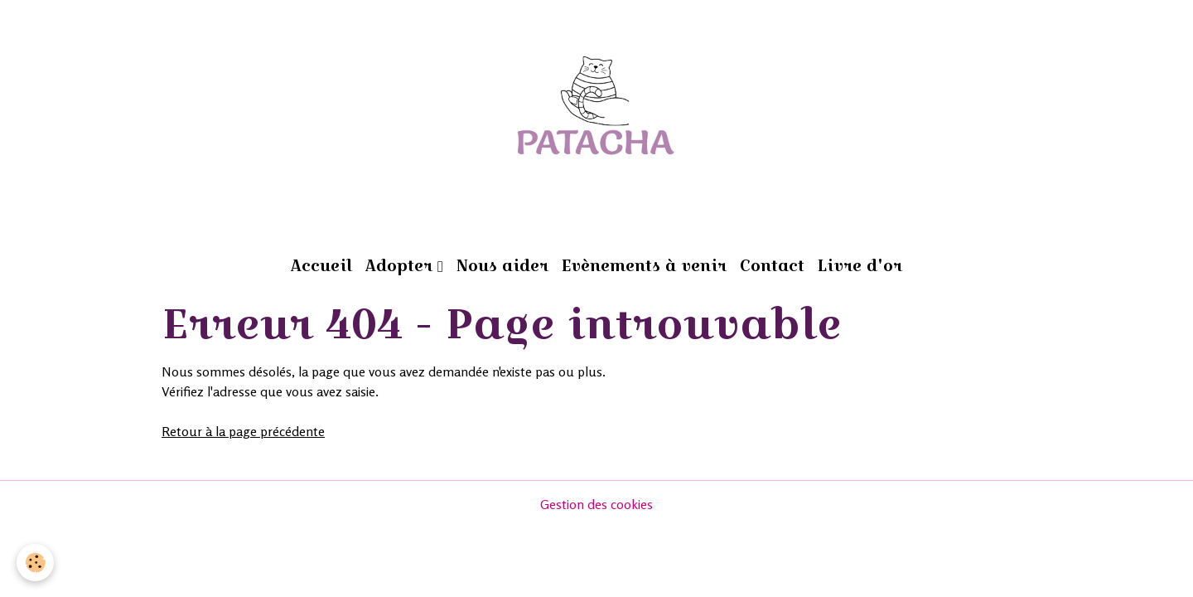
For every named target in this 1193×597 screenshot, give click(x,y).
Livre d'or (860, 265)
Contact (772, 265)
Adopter (401, 265)
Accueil (321, 265)
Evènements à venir (644, 265)
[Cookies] (35, 562)
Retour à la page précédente (243, 431)
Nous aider (502, 265)
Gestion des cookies (596, 504)
